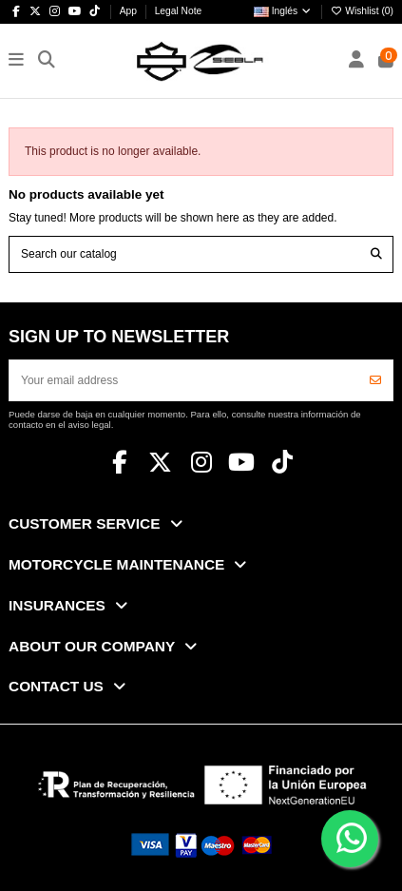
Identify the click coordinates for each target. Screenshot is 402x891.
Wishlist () (362, 11)
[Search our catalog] (376, 254)
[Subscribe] (375, 380)
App (130, 11)
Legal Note (178, 11)
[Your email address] (184, 380)
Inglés (283, 11)
